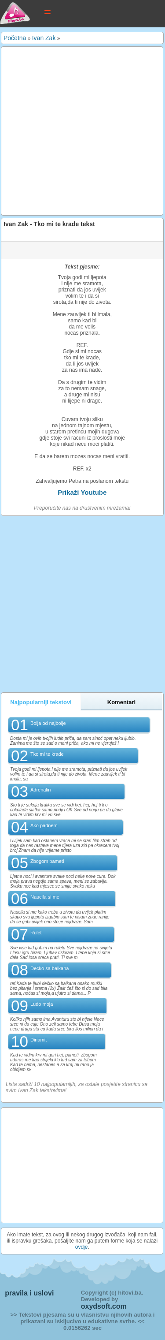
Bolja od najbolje (48, 723)
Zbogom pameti (47, 861)
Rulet (36, 932)
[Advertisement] (82, 131)
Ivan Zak (44, 37)
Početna (15, 37)
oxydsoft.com (104, 1306)
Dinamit (38, 1039)
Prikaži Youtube (82, 492)
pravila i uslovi (29, 1293)
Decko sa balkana (49, 968)
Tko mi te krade (47, 754)
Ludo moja (41, 1004)
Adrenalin (40, 789)
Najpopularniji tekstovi (40, 702)
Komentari (121, 702)
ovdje (81, 1247)
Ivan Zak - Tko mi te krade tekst (49, 224)
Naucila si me (44, 897)
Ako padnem (44, 825)
